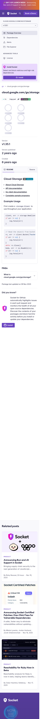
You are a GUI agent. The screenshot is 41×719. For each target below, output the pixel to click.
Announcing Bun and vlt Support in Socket (16, 561)
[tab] (8, 169)
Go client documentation (16, 192)
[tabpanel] (20, 218)
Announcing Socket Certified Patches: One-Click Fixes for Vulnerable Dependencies (19, 615)
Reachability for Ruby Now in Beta (19, 669)
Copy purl (12, 99)
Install (19, 77)
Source (32, 169)
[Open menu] (3, 13)
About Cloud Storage (15, 185)
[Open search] (20, 13)
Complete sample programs (18, 195)
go (3, 86)
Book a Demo (30, 13)
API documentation (14, 188)
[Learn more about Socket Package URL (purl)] (18, 99)
